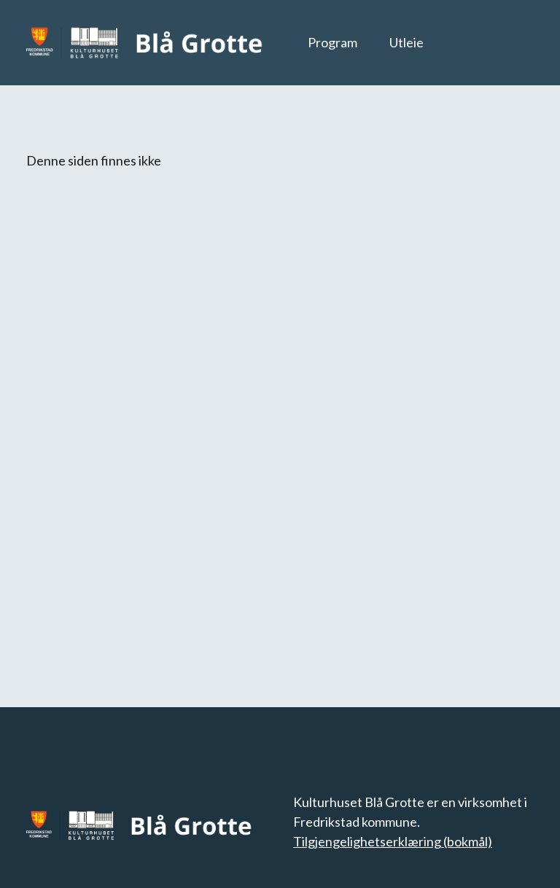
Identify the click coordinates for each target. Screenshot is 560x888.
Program (332, 42)
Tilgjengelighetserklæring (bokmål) (392, 841)
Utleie (406, 42)
